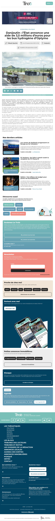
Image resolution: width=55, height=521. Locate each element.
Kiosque (8, 456)
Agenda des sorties (13, 452)
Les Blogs (9, 440)
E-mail (12, 264)
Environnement (13, 436)
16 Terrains (39, 358)
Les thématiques (12, 426)
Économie (10, 430)
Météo (7, 459)
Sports (6, 172)
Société (10, 434)
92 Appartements (10, 358)
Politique (31, 29)
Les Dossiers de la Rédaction (18, 447)
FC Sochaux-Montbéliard (10, 170)
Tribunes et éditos (13, 445)
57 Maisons (30, 358)
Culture (10, 438)
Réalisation (27, 512)
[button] (4, 90)
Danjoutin (47, 43)
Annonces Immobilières (15, 454)
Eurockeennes (8, 188)
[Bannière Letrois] (27, 24)
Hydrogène (24, 29)
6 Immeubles (21, 358)
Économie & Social (9, 152)
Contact (8, 461)
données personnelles (45, 274)
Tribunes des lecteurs (15, 442)
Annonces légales (13, 449)
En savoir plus (7, 246)
